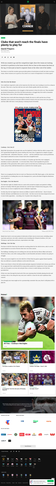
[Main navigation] (1, 2)
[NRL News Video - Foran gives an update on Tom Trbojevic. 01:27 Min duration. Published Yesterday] (14, 361)
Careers (13, 482)
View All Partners (28, 446)
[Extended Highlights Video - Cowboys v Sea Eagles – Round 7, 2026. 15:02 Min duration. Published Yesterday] (42, 361)
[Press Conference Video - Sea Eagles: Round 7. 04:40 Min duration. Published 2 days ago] (42, 384)
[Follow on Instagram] (19, 451)
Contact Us (20, 482)
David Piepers (7, 48)
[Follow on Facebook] (13, 451)
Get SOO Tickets (50, 480)
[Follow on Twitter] (16, 451)
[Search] (54, 2)
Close (53, 478)
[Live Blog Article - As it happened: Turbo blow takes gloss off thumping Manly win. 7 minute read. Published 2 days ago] (14, 384)
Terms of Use (3, 482)
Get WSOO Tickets (50, 483)
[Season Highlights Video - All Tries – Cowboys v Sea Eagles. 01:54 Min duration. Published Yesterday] (28, 323)
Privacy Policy (8, 482)
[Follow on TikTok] (11, 451)
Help (16, 482)
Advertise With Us (25, 482)
